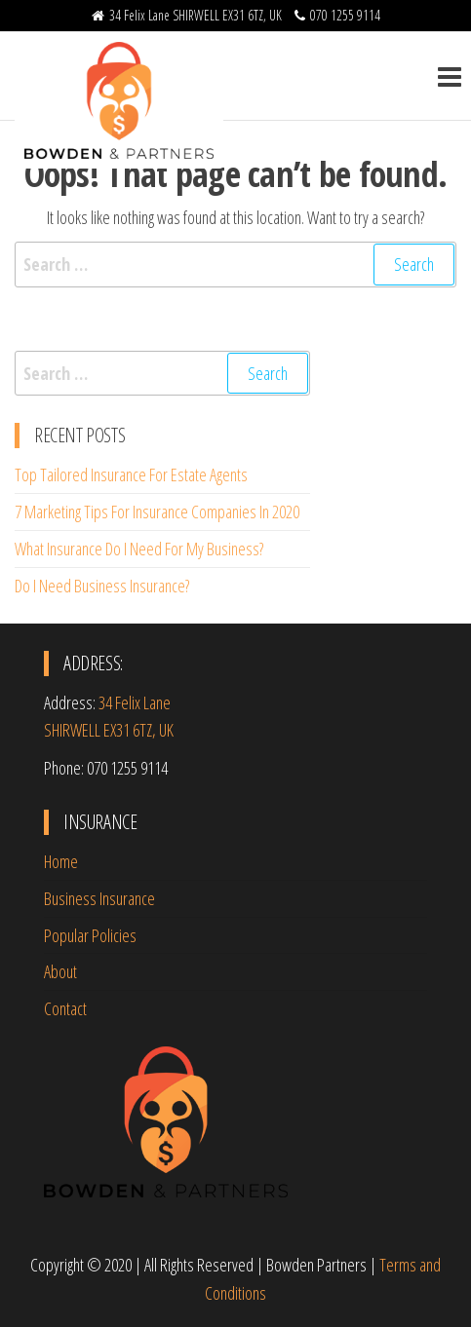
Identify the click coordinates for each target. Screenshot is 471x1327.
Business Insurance (99, 898)
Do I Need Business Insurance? (102, 585)
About (60, 971)
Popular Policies (90, 935)
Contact (65, 1008)
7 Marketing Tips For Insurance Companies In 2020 (157, 511)
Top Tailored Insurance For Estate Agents (131, 474)
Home (61, 861)
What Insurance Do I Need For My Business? (139, 548)
